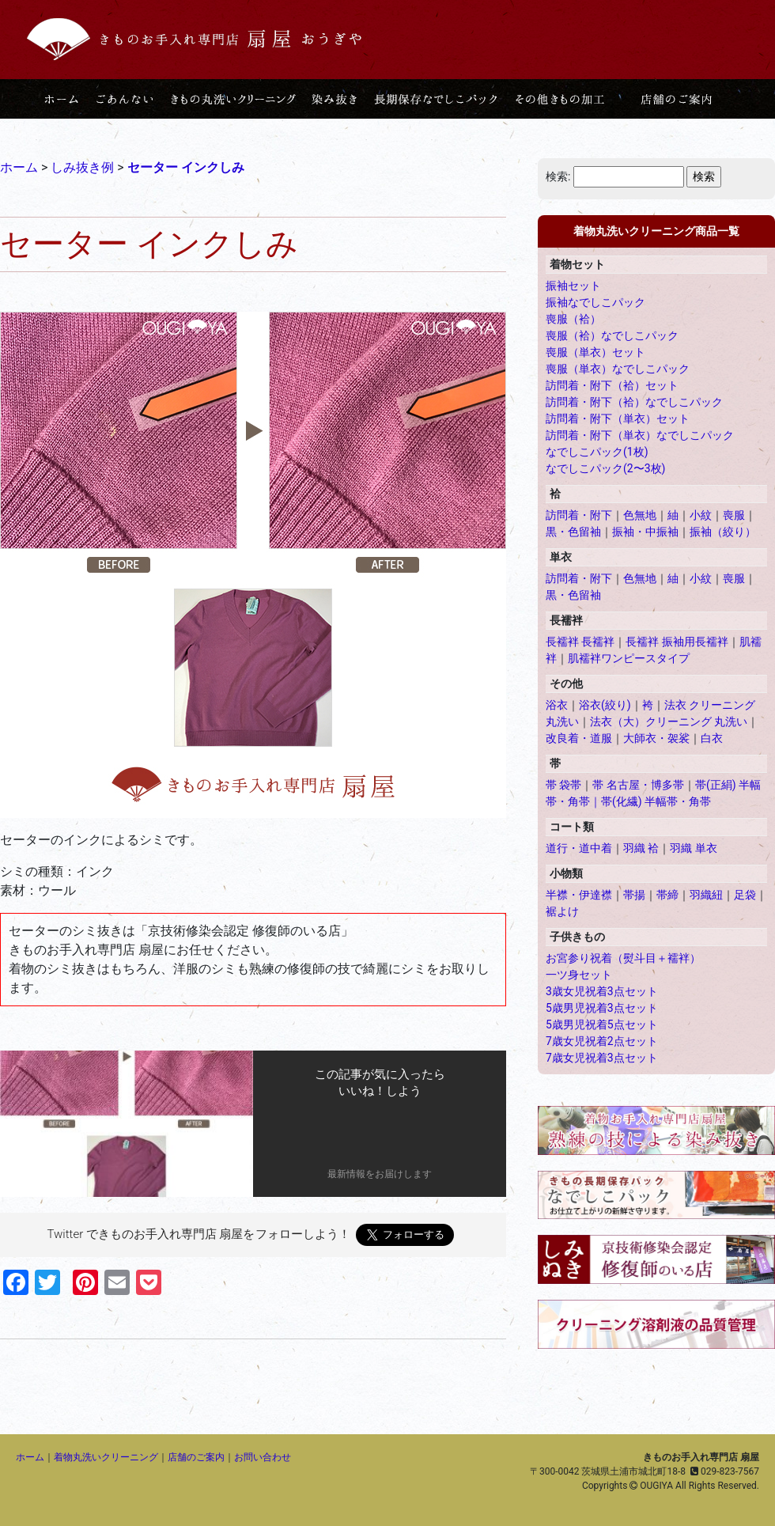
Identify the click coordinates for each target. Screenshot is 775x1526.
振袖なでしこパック (595, 302)
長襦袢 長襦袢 (580, 641)
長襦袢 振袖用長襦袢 (677, 641)
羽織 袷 (641, 848)
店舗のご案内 (196, 1457)
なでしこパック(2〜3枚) (605, 468)
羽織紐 (706, 894)
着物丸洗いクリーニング (106, 1457)
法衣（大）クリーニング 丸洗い (668, 721)
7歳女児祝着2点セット (602, 1041)
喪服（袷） (573, 318)
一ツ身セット (579, 974)
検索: (558, 176)
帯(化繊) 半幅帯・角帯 (656, 801)
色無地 (639, 515)
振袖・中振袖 (645, 531)
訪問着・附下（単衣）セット (618, 418)
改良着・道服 (579, 738)
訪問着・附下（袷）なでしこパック (634, 402)
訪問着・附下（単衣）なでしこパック (640, 435)
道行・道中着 (579, 848)
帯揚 (634, 894)
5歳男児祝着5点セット (602, 1024)
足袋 (745, 894)
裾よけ (562, 911)
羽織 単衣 (693, 848)
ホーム (30, 1457)
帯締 (667, 894)
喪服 (734, 515)
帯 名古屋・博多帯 (637, 784)
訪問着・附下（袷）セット (612, 385)
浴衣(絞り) (605, 705)
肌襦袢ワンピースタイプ (629, 658)
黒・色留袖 (573, 531)
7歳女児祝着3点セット (602, 1057)
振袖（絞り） (723, 531)
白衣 (712, 738)
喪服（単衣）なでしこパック (618, 368)
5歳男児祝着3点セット (602, 1008)
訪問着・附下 (579, 515)
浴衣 (557, 705)
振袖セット (573, 285)
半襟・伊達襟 (579, 894)
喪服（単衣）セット (595, 352)
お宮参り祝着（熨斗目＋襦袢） (623, 958)
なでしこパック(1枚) (597, 451)
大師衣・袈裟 (656, 738)
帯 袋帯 (563, 784)
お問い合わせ (262, 1457)
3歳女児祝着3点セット (602, 991)
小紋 (701, 515)
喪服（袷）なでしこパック (612, 335)
